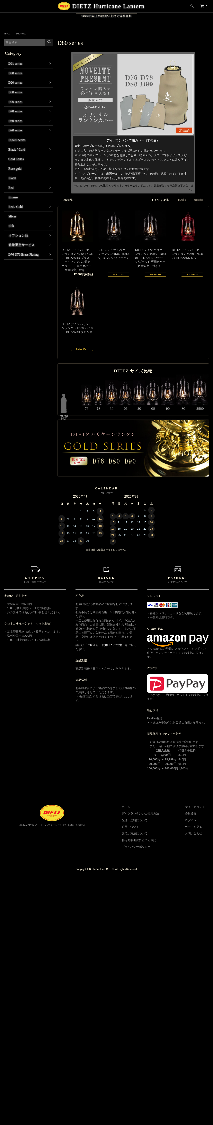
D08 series (15, 73)
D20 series (15, 82)
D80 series (23, 33)
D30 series (15, 92)
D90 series (15, 130)
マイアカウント (199, 807)
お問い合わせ (197, 833)
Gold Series (16, 159)
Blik (11, 226)
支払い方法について (146, 833)
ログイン (194, 820)
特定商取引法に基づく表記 (150, 840)
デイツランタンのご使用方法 (151, 813)
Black (12, 178)
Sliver (12, 216)
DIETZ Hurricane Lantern (107, 6)
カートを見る (197, 826)
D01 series (15, 63)
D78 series (15, 111)
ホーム (8, 33)
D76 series (15, 102)
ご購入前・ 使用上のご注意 (104, 645)
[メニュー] (10, 6)
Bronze (13, 197)
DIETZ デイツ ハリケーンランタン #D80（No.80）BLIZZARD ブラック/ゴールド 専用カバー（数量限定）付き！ (150, 257)
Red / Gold (15, 206)
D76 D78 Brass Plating (23, 254)
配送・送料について (146, 820)
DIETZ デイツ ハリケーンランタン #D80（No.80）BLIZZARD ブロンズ (77, 328)
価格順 (181, 199)
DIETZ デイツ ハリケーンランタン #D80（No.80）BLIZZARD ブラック (113, 253)
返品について (141, 826)
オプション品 (18, 235)
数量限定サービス (21, 245)
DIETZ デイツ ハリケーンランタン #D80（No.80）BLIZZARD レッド (187, 253)
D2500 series (17, 140)
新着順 (198, 199)
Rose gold (14, 168)
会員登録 (194, 813)
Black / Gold (16, 149)
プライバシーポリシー (147, 846)
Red (11, 187)
